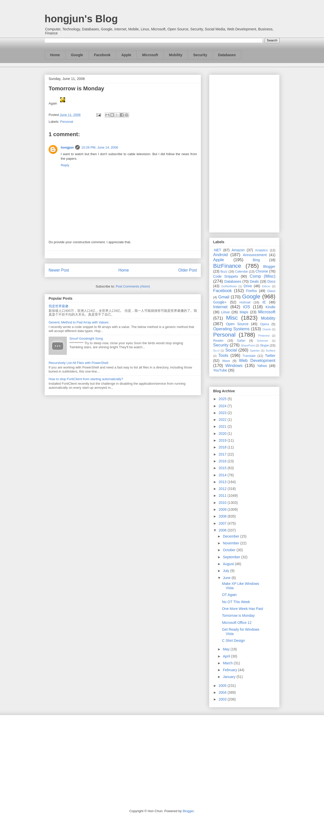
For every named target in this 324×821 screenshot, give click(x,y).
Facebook (102, 55)
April (227, 656)
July (226, 571)
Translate (249, 356)
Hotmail (244, 302)
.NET (217, 250)
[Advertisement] (244, 153)
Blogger (269, 266)
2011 (223, 496)
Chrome (261, 271)
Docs (271, 281)
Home (55, 55)
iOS (246, 306)
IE (264, 302)
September (232, 557)
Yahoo (262, 366)
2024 (223, 406)
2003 (223, 699)
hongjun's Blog (81, 18)
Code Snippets (225, 276)
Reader (218, 340)
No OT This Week (236, 602)
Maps (244, 312)
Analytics (261, 250)
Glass (271, 291)
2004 (223, 692)
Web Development (257, 360)
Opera (264, 324)
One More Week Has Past (242, 609)
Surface (270, 350)
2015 (223, 468)
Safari (241, 340)
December (231, 536)
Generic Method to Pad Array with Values (79, 322)
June (227, 578)
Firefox (251, 291)
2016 (223, 461)
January (229, 677)
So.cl (216, 350)
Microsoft (150, 55)
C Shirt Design (233, 641)
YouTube (220, 370)
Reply (65, 165)
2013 (223, 482)
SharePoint (248, 345)
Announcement (255, 255)
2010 (223, 503)
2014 (223, 475)
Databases (227, 55)
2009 (223, 509)
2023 (223, 413)
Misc (232, 318)
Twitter (270, 356)
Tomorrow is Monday (238, 615)
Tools (223, 355)
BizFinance (227, 266)
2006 (223, 530)
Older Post (187, 270)
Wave (226, 361)
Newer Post (59, 270)
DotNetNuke (229, 286)
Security (200, 55)
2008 (223, 516)
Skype (264, 345)
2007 (223, 523)
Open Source (237, 324)
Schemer (262, 340)
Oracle (266, 329)
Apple (126, 55)
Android (220, 254)
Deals (254, 281)
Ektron (266, 286)
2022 (223, 420)
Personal (66, 122)
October (229, 550)
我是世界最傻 (58, 306)
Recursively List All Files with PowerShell (78, 363)
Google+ (220, 302)
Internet (220, 306)
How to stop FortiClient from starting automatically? (86, 379)
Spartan (255, 350)
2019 (223, 440)
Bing (256, 260)
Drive (248, 286)
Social (231, 350)
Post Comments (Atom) (133, 286)
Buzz (224, 271)
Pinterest (264, 335)
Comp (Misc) (262, 276)
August (229, 564)
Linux (225, 312)
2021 (223, 426)
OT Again (229, 595)
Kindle (270, 307)
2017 (223, 454)
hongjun (67, 147)
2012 (223, 489)
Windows (233, 365)
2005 (223, 686)
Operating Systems (231, 328)
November (231, 543)
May (226, 649)
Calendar (241, 271)
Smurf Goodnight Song (86, 338)
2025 (223, 399)
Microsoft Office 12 (236, 623)
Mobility (175, 55)
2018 (223, 447)
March (228, 663)
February (230, 670)
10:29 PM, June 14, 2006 (99, 147)
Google (77, 55)
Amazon (238, 250)
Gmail (223, 297)
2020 (223, 434)
